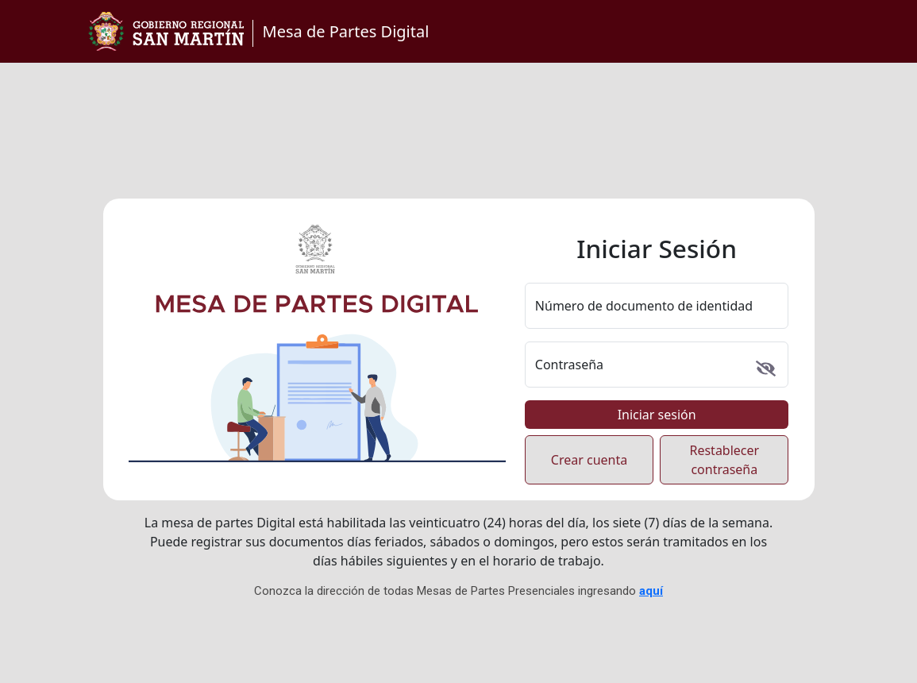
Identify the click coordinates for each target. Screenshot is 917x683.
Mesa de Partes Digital (346, 31)
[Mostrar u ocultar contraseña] (766, 368)
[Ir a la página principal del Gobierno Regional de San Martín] (166, 31)
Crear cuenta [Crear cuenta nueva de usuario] (589, 460)
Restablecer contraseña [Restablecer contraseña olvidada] (724, 460)
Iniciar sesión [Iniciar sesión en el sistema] (657, 414)
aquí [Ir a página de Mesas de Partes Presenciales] (651, 591)
